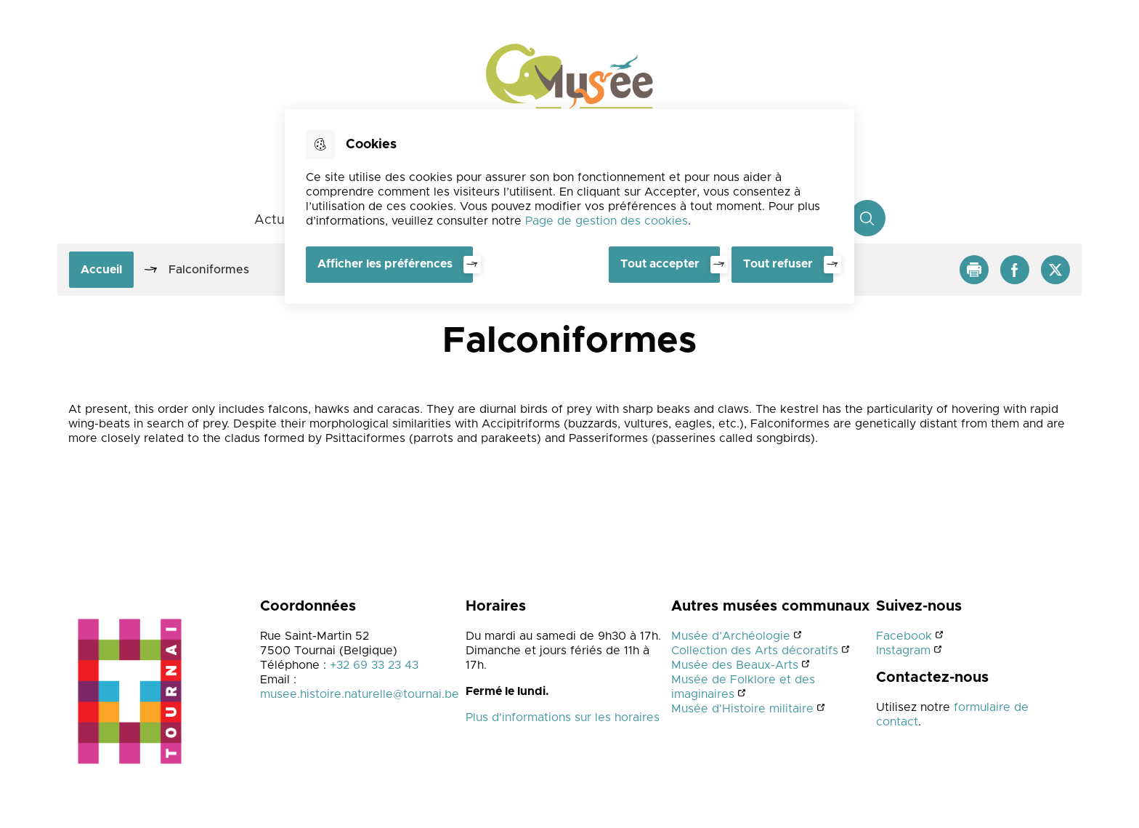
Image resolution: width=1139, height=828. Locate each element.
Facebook (904, 636)
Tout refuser (778, 264)
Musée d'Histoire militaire (742, 709)
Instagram (903, 650)
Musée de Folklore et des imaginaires (743, 687)
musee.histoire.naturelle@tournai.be (359, 694)
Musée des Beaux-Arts (734, 665)
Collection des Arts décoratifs (754, 650)
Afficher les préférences (385, 264)
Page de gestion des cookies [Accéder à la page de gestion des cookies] (606, 221)
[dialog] (569, 206)
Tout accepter (660, 264)
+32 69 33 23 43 (374, 665)
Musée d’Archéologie (730, 636)
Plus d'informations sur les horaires (563, 717)
